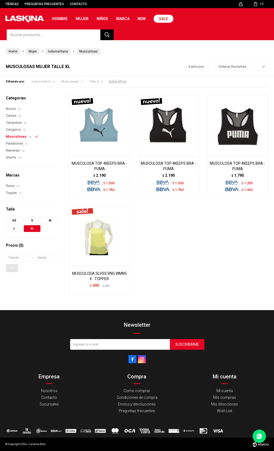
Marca (123, 19)
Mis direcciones (224, 404)
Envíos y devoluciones (137, 404)
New (142, 19)
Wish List (224, 411)
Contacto (78, 4)
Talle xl (94, 81)
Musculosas (70, 81)
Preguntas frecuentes (44, 4)
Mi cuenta (224, 391)
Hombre (60, 19)
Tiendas (12, 4)
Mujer (82, 19)
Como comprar (137, 391)
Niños (102, 19)
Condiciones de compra (137, 397)
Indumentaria (41, 81)
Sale (163, 19)
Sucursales (49, 404)
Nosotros (49, 391)
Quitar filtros (117, 81)
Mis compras (224, 397)
